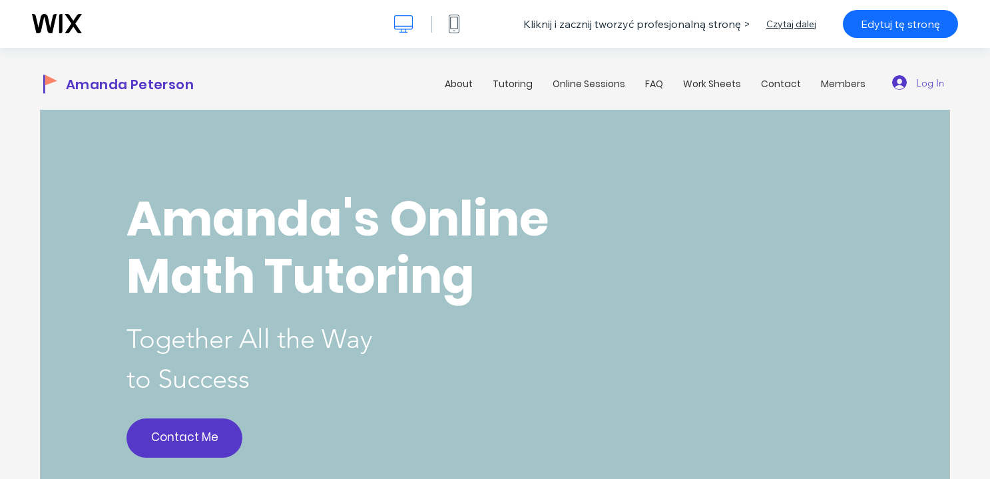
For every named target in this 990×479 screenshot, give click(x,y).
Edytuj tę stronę (900, 24)
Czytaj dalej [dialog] (791, 24)
